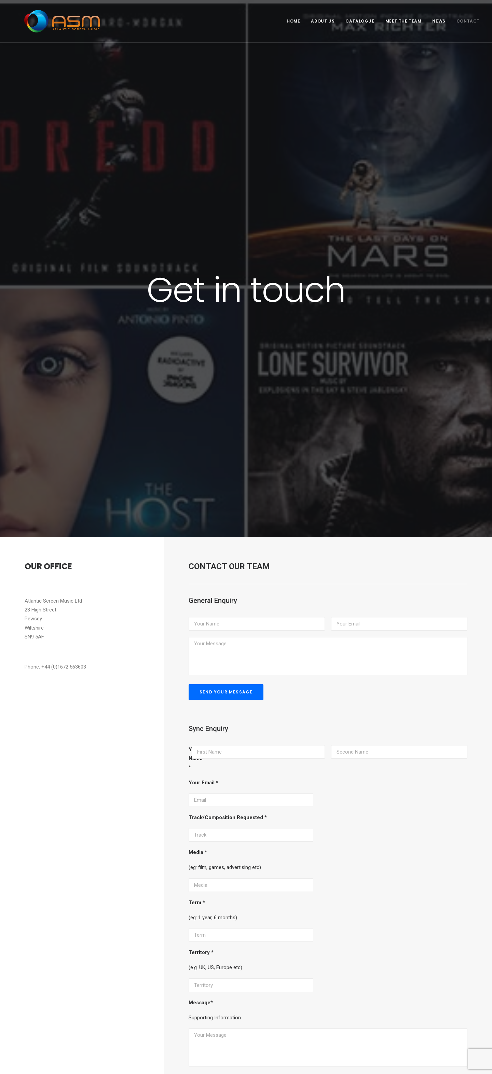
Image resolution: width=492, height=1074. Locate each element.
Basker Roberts (51, 1046)
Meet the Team (403, 21)
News (438, 21)
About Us (322, 21)
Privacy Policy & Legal (33, 1060)
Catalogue (359, 21)
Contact (468, 21)
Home (293, 21)
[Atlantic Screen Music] (52, 21)
